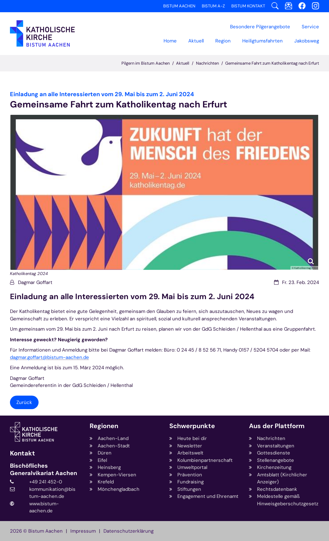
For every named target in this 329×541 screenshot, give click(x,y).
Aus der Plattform (277, 426)
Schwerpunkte (192, 426)
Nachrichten (207, 63)
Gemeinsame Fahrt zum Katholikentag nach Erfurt (272, 63)
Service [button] (310, 26)
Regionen (104, 426)
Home (170, 41)
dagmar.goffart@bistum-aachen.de (49, 357)
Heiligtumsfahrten (262, 41)
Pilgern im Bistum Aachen (145, 63)
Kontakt (22, 453)
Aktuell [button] (196, 41)
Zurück (24, 402)
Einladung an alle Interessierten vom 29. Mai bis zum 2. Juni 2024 (132, 296)
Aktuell (182, 63)
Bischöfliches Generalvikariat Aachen (43, 469)
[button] (222, 41)
